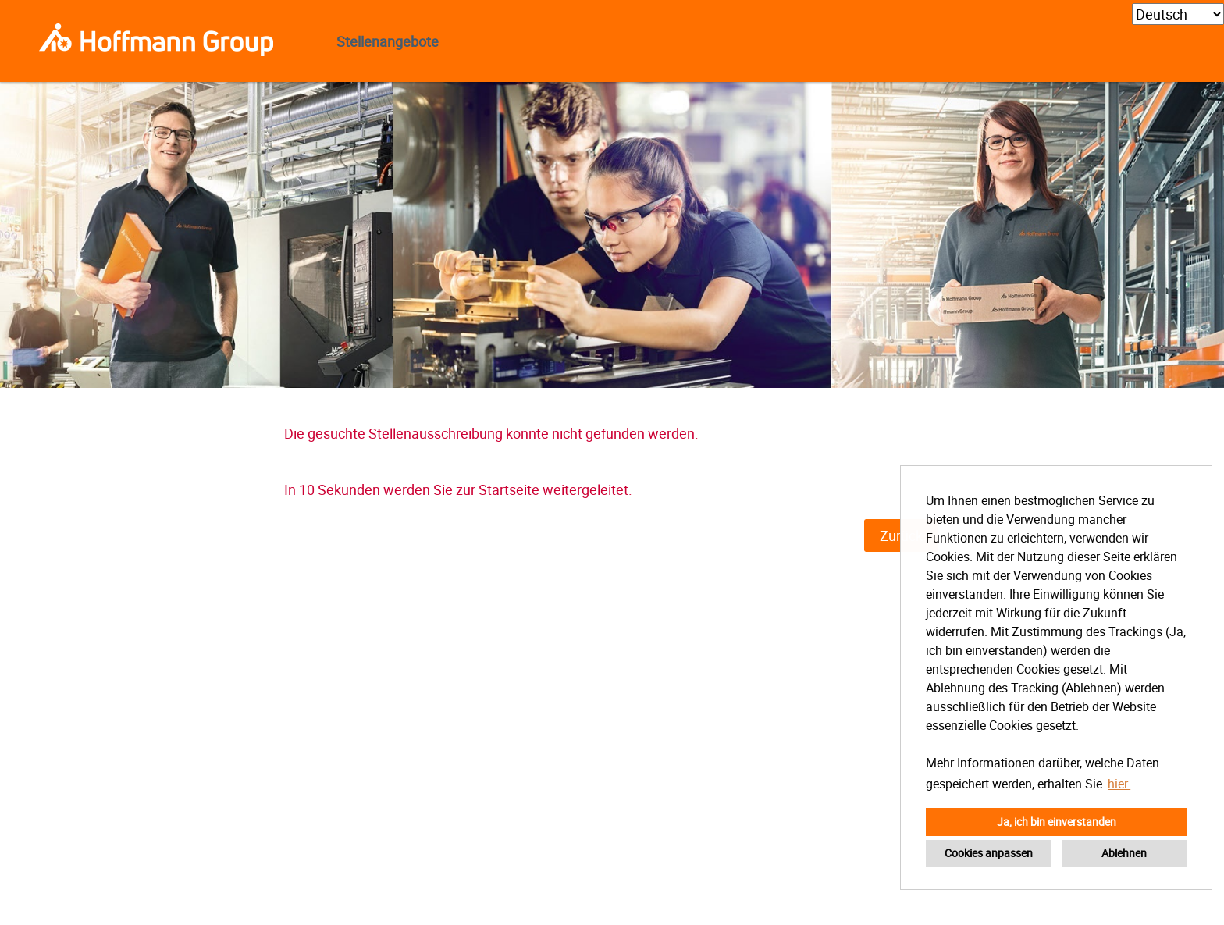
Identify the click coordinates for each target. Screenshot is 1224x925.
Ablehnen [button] (1124, 852)
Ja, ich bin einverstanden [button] (1056, 821)
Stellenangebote (387, 41)
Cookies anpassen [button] (989, 852)
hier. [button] (1119, 783)
